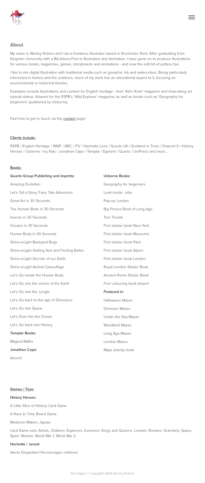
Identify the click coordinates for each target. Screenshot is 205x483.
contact (69, 118)
